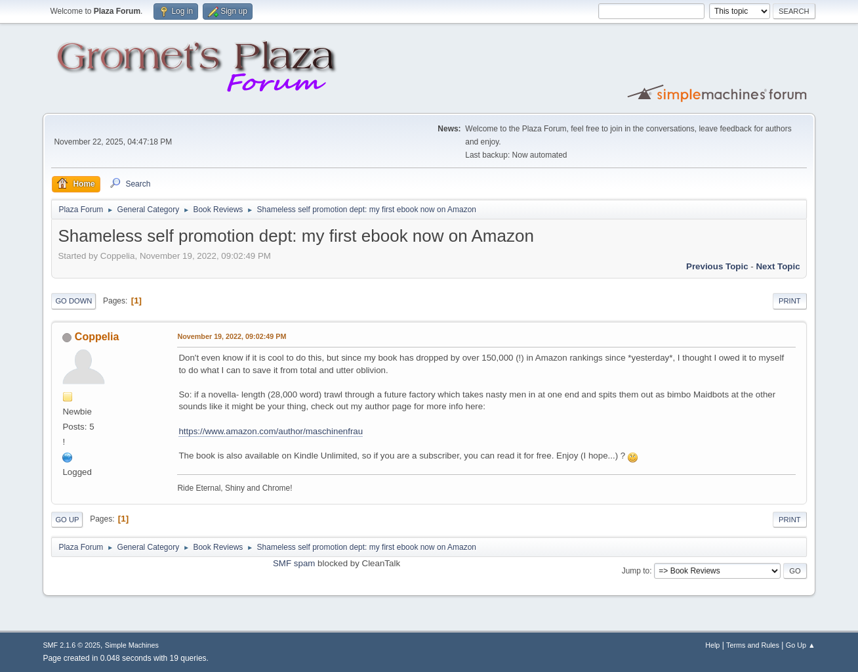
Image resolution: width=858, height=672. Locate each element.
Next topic (778, 266)
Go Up (67, 520)
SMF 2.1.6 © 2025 (71, 645)
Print (790, 301)
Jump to (636, 570)
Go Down (73, 301)
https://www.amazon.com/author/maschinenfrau (270, 431)
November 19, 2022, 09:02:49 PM (231, 336)
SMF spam (294, 563)
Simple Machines (132, 645)
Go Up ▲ (800, 645)
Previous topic (717, 266)
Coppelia (97, 336)
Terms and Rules (752, 645)
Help (712, 645)
